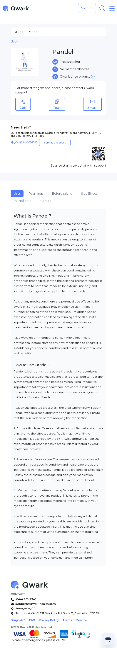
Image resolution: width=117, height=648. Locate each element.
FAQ (32, 620)
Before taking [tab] (62, 193)
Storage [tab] (45, 201)
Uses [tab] (17, 193)
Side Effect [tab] (89, 193)
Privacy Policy (49, 620)
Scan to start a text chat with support (78, 165)
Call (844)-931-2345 (24, 142)
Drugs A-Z (18, 620)
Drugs (18, 32)
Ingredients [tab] (22, 201)
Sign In (87, 8)
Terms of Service (75, 620)
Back (14, 41)
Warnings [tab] (36, 193)
